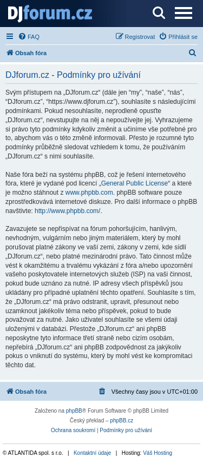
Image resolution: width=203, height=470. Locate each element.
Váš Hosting (157, 453)
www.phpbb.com (89, 192)
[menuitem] (29, 36)
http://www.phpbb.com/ (67, 211)
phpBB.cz (121, 420)
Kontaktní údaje (93, 453)
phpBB (74, 411)
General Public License (134, 183)
